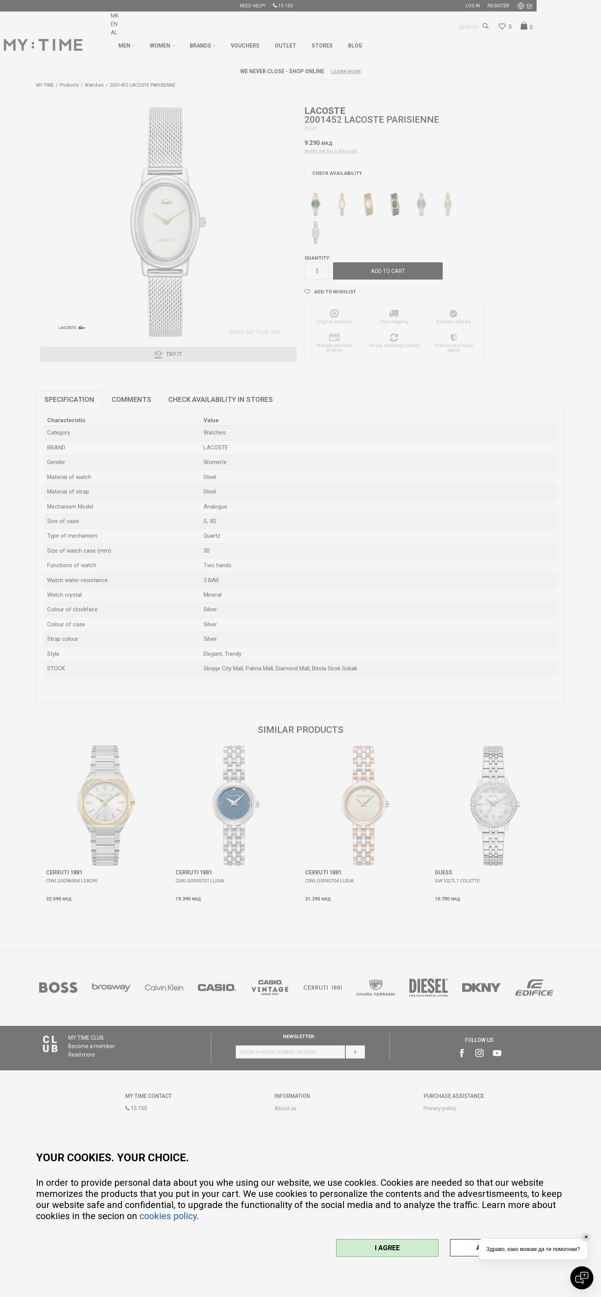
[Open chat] (581, 1277)
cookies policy (168, 1216)
